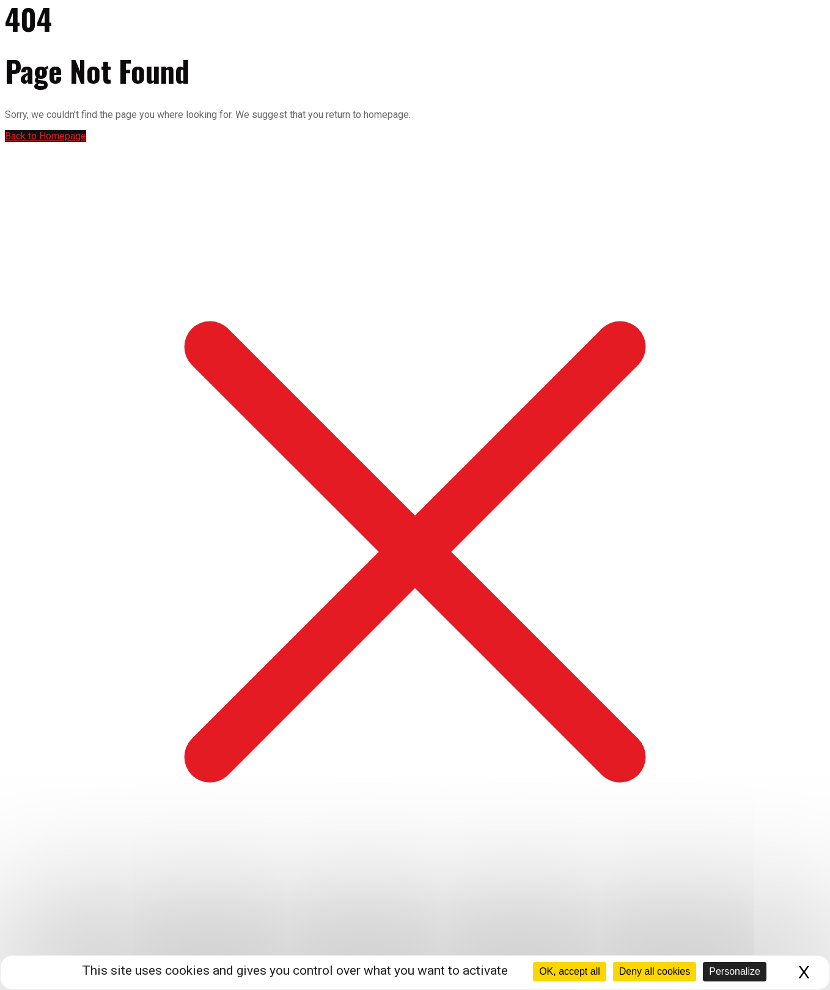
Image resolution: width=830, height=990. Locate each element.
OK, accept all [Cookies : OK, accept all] (569, 971)
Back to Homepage (45, 136)
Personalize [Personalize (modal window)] (734, 971)
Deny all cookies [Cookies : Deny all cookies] (655, 971)
